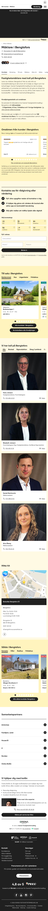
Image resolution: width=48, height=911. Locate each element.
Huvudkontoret (7, 858)
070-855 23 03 (9, 398)
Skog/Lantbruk (35, 349)
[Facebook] (16, 895)
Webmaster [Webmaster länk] (16, 907)
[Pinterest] (31, 895)
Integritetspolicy (31, 255)
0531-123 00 (8, 57)
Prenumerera (24, 876)
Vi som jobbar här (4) (17, 63)
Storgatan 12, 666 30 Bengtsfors (14, 51)
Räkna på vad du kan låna (24, 815)
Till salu (20, 72)
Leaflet (29, 597)
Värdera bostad (7, 860)
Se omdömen (27, 828)
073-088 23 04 (9, 498)
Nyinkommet (6, 277)
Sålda (40, 72)
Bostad (11, 349)
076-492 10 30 (9, 448)
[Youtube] (21, 895)
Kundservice (6, 851)
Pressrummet (29, 856)
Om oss (27, 851)
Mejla (43, 398)
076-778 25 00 (9, 549)
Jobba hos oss (30, 858)
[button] (45, 7)
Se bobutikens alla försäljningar (24, 330)
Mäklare (27, 72)
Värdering (36, 7)
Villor (12, 651)
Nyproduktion (21, 349)
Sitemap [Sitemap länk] (23, 907)
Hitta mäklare (7, 43)
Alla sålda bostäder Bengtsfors (24, 699)
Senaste (5, 651)
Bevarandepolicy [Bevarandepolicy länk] (21, 905)
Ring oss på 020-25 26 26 (25, 809)
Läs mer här (24, 12)
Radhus (20, 651)
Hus (15, 277)
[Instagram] (26, 895)
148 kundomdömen (34, 40)
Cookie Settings (31, 907)
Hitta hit (34, 72)
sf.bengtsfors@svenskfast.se (13, 54)
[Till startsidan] (14, 2)
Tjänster (28, 853)
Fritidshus (34, 277)
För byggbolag (7, 856)
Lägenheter (23, 277)
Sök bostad (5, 6)
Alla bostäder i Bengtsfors (24, 325)
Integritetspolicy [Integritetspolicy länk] (10, 905)
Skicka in (24, 250)
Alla (4, 349)
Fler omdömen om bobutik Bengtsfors (24, 163)
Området (4, 72)
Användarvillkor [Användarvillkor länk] (32, 905)
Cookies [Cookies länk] (40, 905)
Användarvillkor (42, 255)
